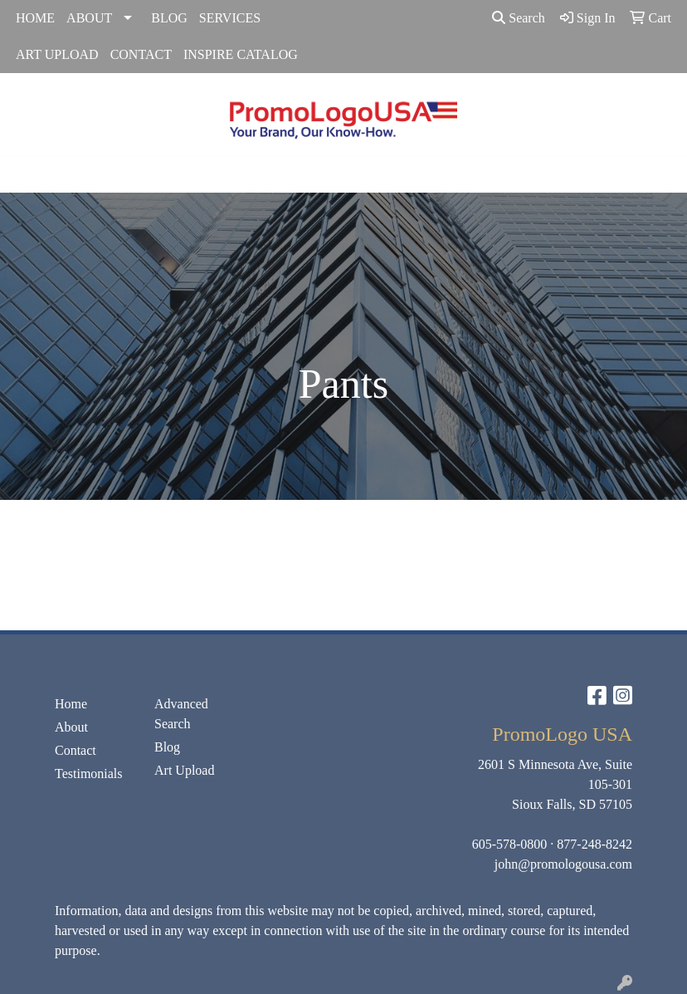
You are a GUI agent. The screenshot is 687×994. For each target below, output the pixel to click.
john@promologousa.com (563, 864)
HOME (35, 18)
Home (71, 704)
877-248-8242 (594, 844)
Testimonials (89, 773)
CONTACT (141, 54)
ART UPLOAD (57, 54)
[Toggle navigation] (25, 174)
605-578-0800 (510, 844)
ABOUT (89, 18)
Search (518, 18)
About (71, 727)
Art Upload (184, 770)
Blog (167, 747)
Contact (75, 750)
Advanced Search (181, 714)
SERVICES (230, 18)
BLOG (169, 18)
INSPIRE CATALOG (240, 54)
